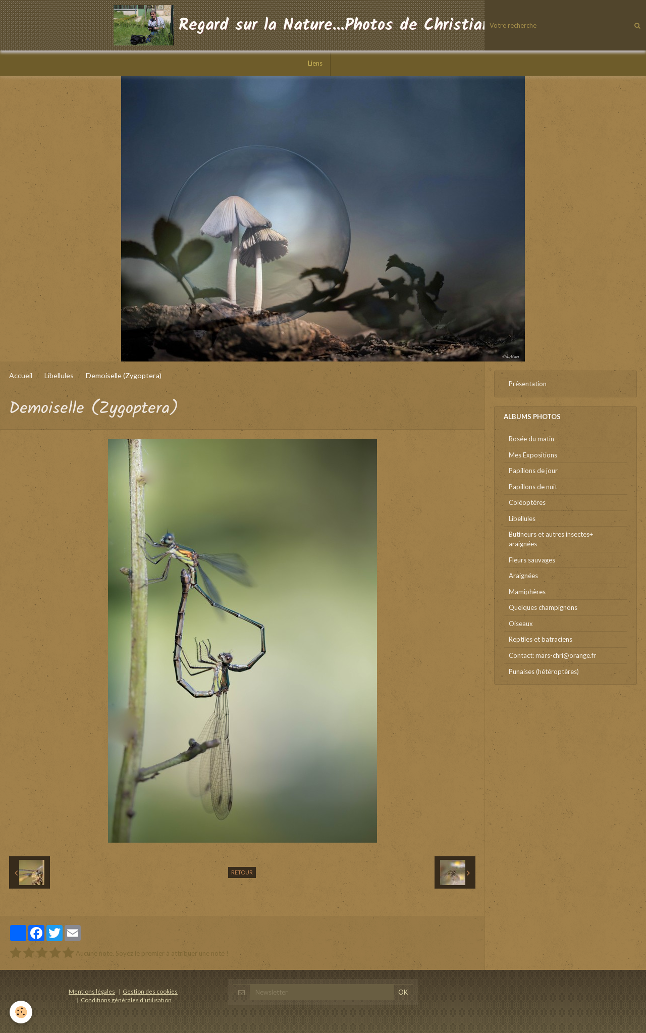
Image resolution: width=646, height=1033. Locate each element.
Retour (242, 872)
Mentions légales (92, 991)
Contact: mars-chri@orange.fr (552, 655)
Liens (315, 63)
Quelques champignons (543, 607)
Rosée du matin (531, 439)
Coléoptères (527, 502)
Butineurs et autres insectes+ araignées (551, 539)
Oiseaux (521, 623)
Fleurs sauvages (532, 560)
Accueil (20, 375)
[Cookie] (21, 1012)
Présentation (528, 384)
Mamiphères (527, 592)
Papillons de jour (533, 471)
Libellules (59, 375)
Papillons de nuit (533, 487)
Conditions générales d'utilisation (126, 999)
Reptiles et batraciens (540, 639)
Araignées (523, 576)
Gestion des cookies (150, 991)
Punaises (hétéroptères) (544, 671)
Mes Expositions (533, 455)
